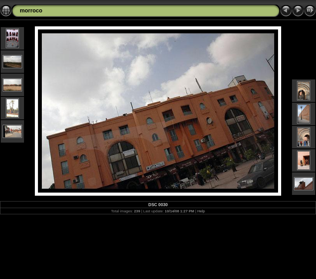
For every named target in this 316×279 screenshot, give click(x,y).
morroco (31, 10)
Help (201, 211)
